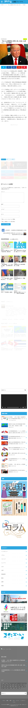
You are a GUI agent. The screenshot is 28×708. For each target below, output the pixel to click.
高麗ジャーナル (9, 704)
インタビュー (4, 551)
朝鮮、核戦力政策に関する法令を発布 (13, 454)
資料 (2, 581)
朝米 (14, 159)
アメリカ (9, 159)
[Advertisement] (14, 21)
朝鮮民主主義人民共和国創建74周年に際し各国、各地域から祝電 (13, 425)
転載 (2, 585)
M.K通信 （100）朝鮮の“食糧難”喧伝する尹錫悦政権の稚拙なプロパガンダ (13, 418)
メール (2, 209)
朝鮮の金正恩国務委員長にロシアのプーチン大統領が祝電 (13, 449)
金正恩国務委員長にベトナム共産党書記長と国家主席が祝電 (13, 432)
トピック (4, 159)
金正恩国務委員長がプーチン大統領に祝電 (13, 460)
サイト (2, 214)
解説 (2, 578)
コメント (3, 191)
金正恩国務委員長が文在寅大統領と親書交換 (13, 471)
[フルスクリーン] (25, 407)
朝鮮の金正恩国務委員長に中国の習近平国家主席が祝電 (13, 443)
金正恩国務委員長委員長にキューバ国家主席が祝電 (13, 438)
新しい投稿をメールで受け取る (8, 221)
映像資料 (3, 574)
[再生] (2, 407)
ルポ (2, 566)
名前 (2, 204)
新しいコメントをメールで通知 (8, 219)
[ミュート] (23, 407)
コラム (3, 555)
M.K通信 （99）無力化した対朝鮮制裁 (13, 466)
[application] (14, 401)
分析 (2, 570)
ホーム (4, 700)
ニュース (3, 562)
